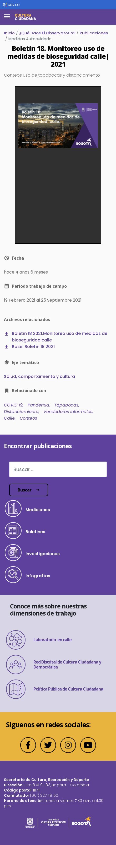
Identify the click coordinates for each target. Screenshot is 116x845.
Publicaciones (94, 33)
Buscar (25, 490)
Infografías (27, 574)
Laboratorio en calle (39, 640)
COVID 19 (13, 405)
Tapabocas (66, 405)
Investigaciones (32, 552)
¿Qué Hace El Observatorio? (47, 33)
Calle (9, 418)
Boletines (25, 530)
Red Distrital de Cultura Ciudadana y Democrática (53, 664)
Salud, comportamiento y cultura (39, 376)
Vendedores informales (67, 412)
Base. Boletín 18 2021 (33, 347)
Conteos (28, 418)
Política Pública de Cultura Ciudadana (54, 689)
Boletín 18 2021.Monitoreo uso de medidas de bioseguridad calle (59, 336)
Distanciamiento (21, 412)
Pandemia (38, 405)
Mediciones (27, 508)
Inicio (9, 33)
